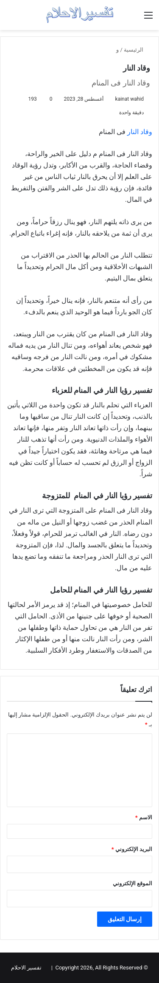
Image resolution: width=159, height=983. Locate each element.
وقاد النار (139, 132)
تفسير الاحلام (26, 967)
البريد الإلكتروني (132, 849)
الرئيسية (137, 50)
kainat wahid (129, 99)
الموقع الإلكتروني (132, 883)
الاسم (143, 817)
